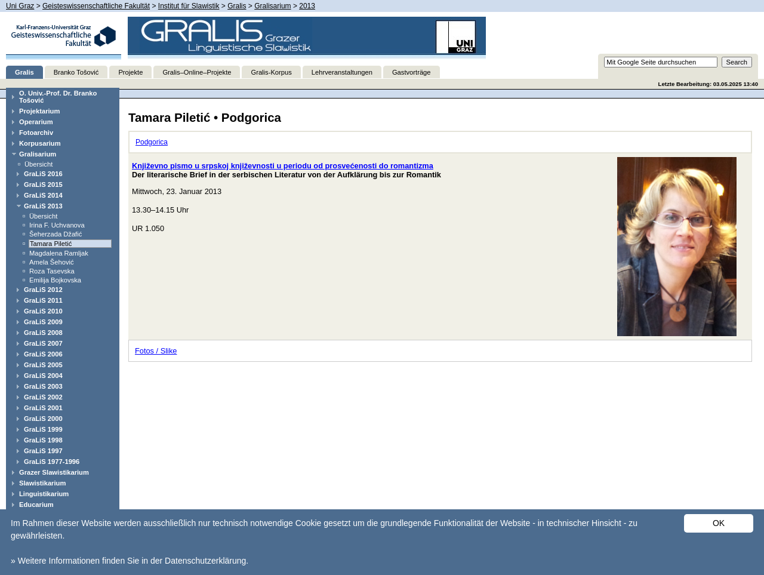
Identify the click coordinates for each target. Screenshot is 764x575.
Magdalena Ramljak (58, 253)
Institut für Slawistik (189, 6)
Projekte (130, 72)
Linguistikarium (44, 493)
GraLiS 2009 (43, 321)
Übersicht (38, 164)
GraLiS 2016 (43, 173)
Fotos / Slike (156, 350)
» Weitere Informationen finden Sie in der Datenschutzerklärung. (129, 560)
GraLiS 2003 (43, 386)
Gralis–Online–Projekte (196, 72)
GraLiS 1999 (43, 429)
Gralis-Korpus (271, 72)
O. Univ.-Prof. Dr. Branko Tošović (58, 97)
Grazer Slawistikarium (54, 472)
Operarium (36, 121)
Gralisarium (272, 6)
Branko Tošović (76, 72)
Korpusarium (40, 143)
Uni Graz (20, 6)
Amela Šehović (51, 262)
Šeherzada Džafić (55, 234)
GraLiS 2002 (43, 397)
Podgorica (151, 142)
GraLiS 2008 (43, 332)
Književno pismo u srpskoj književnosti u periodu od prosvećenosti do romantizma (282, 165)
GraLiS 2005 (43, 364)
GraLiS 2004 (43, 375)
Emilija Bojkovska (55, 280)
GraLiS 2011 (43, 300)
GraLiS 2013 (43, 206)
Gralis (236, 6)
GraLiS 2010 (43, 311)
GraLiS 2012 (43, 289)
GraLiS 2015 (43, 184)
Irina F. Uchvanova (57, 225)
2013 (307, 6)
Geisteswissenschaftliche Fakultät (96, 6)
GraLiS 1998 (43, 440)
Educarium (36, 504)
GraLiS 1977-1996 (51, 461)
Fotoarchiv (36, 132)
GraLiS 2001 (43, 407)
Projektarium (39, 111)
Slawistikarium (42, 483)
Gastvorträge (411, 72)
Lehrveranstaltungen (342, 72)
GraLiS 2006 (43, 354)
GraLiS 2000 (43, 418)
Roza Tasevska (52, 271)
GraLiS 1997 (43, 450)
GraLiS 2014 (43, 195)
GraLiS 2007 (43, 343)
